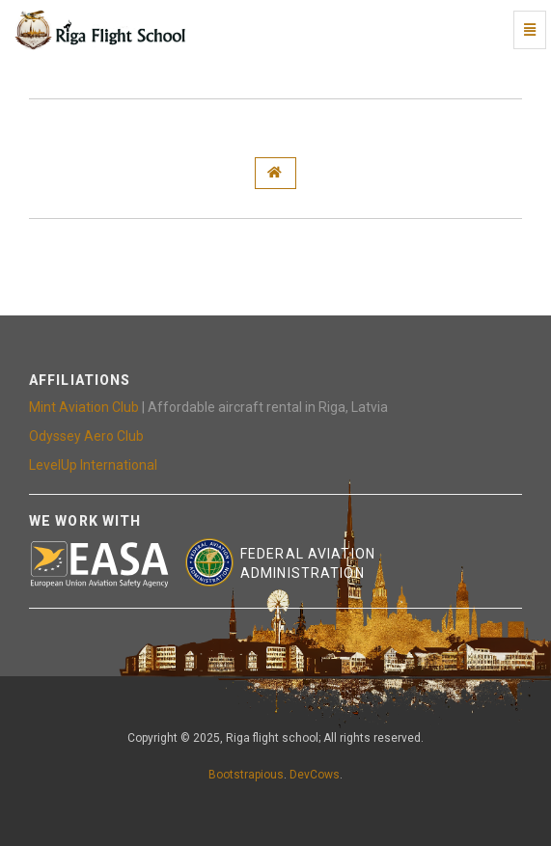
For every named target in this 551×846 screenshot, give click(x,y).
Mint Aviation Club (84, 407)
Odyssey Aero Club (86, 436)
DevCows (314, 774)
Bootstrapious (246, 774)
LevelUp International (93, 465)
